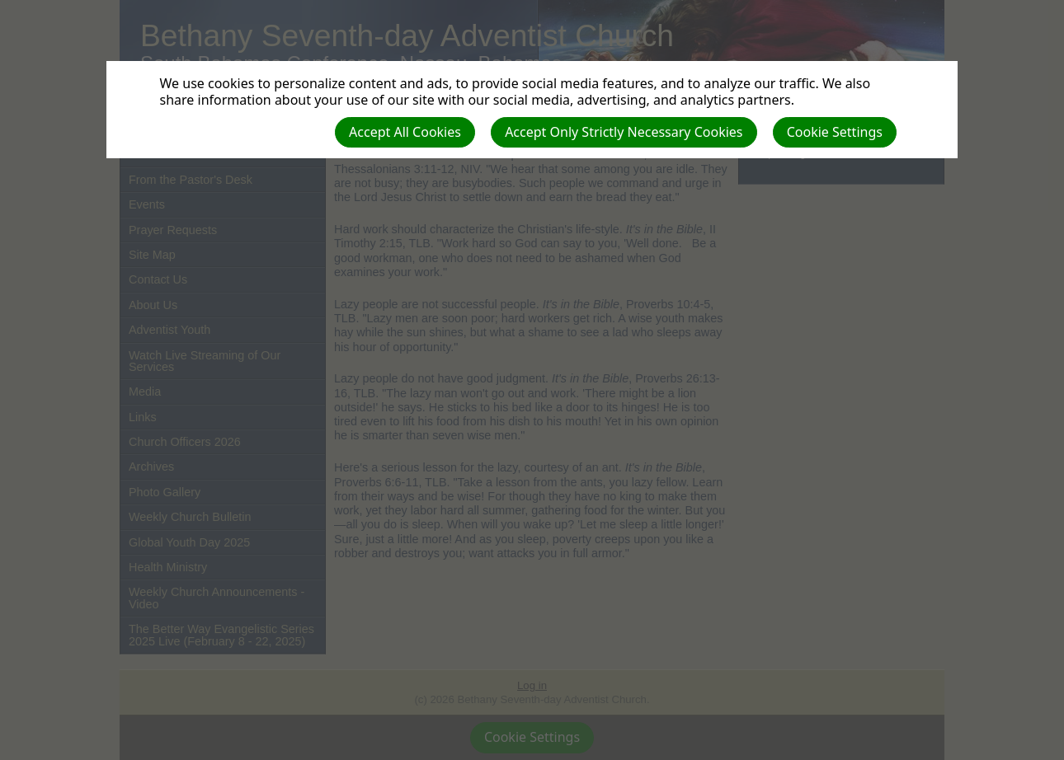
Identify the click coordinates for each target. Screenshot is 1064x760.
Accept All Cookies (405, 132)
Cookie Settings (835, 132)
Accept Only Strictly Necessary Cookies (623, 132)
